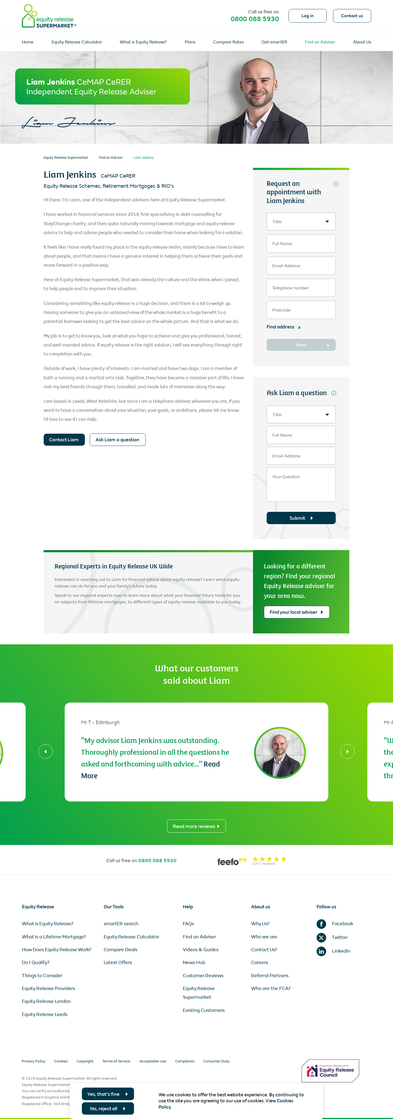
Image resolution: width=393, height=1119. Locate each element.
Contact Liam (64, 440)
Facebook (335, 924)
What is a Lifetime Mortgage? (54, 937)
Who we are (264, 937)
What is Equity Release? (143, 42)
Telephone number (290, 288)
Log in (308, 16)
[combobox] (301, 221)
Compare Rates (228, 42)
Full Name (282, 244)
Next (301, 345)
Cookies (61, 1061)
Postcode (281, 310)
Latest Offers (118, 962)
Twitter (332, 937)
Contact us (352, 16)
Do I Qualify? (36, 962)
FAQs (188, 924)
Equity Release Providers (48, 988)
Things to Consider (42, 976)
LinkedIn (333, 951)
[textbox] (301, 222)
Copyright (85, 1061)
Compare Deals (120, 950)
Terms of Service (116, 1061)
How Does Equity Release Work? (56, 950)
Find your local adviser (296, 612)
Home (28, 42)
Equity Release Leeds (44, 1014)
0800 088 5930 (255, 19)
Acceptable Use (152, 1061)
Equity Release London (46, 1001)
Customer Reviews (203, 976)
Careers (259, 962)
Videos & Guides (200, 950)
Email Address (286, 266)
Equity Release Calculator (77, 42)
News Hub (194, 962)
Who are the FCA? (271, 988)
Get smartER (274, 42)
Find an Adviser (320, 42)
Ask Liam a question (117, 440)
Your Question (286, 477)
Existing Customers (204, 1010)
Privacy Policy (33, 1061)
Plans (190, 42)
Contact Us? (264, 950)
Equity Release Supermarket (66, 157)
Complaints (184, 1061)
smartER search (121, 924)
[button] (45, 751)
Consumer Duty (216, 1061)
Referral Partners (269, 976)
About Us (362, 42)
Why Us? (260, 924)
